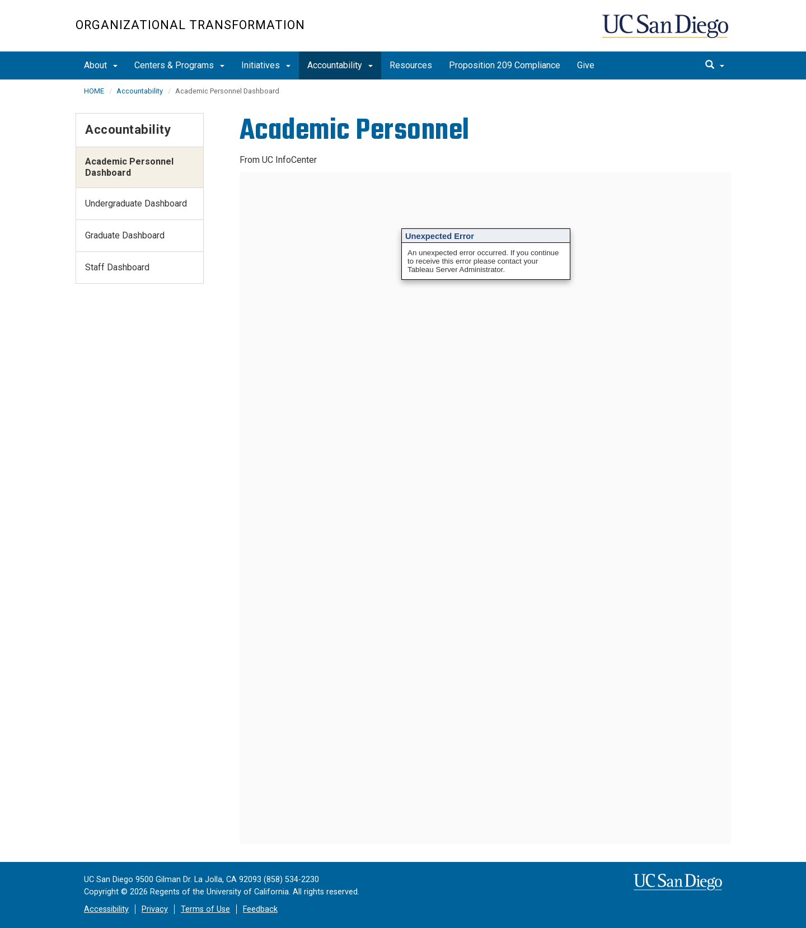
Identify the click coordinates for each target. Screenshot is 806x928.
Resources (411, 65)
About (101, 65)
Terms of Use (205, 909)
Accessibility (106, 909)
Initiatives (265, 65)
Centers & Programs (179, 65)
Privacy (155, 909)
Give (585, 65)
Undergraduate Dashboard (136, 203)
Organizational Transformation (190, 25)
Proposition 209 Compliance (504, 65)
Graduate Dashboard (125, 235)
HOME (94, 91)
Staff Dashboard (117, 267)
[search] (714, 65)
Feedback (260, 909)
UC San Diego (666, 31)
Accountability (340, 65)
